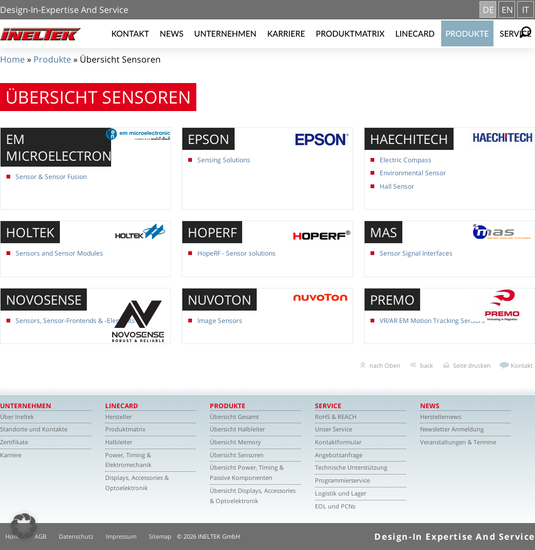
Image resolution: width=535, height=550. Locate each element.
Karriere (286, 33)
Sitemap (160, 536)
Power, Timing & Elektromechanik (128, 460)
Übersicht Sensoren (237, 455)
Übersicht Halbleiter (237, 429)
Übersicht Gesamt (234, 416)
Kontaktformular (338, 442)
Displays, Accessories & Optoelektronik (137, 482)
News (171, 33)
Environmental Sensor (413, 172)
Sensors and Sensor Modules (59, 253)
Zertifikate (14, 442)
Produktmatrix (350, 33)
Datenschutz (76, 536)
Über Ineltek (17, 416)
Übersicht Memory (235, 442)
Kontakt (130, 33)
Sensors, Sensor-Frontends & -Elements (75, 320)
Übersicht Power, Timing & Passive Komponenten (247, 472)
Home (12, 59)
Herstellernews (440, 416)
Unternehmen (225, 33)
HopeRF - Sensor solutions (236, 253)
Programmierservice (342, 480)
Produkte (467, 33)
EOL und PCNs (335, 506)
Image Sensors (219, 320)
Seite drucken (472, 365)
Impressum (121, 536)
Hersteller (118, 416)
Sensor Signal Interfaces (416, 253)
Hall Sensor (397, 186)
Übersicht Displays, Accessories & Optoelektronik (253, 495)
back (426, 365)
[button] (23, 526)
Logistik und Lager (340, 493)
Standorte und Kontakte (33, 429)
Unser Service (333, 429)
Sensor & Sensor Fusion (51, 176)
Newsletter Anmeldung (452, 429)
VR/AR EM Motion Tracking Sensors (432, 320)
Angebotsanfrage (338, 455)
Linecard (415, 33)
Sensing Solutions (223, 159)
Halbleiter (118, 442)
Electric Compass (405, 159)
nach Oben (384, 365)
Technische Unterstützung (351, 467)
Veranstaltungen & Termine (458, 442)
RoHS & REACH (335, 416)
